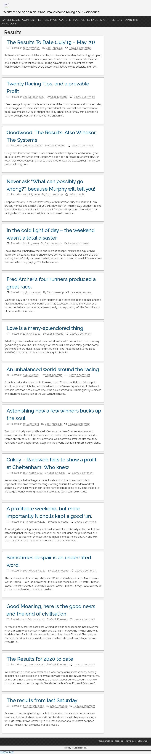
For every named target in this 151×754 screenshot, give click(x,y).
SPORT (104, 19)
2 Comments (76, 194)
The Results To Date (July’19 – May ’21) (51, 42)
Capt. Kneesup (54, 47)
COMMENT (29, 19)
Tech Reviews (140, 741)
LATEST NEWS (11, 19)
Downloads (131, 19)
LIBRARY (116, 19)
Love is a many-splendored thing (45, 328)
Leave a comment (80, 47)
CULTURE (65, 19)
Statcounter (7, 752)
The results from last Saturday (42, 700)
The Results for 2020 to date (40, 659)
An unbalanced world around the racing (53, 369)
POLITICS (79, 19)
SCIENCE (92, 19)
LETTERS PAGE (47, 19)
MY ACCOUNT (10, 23)
